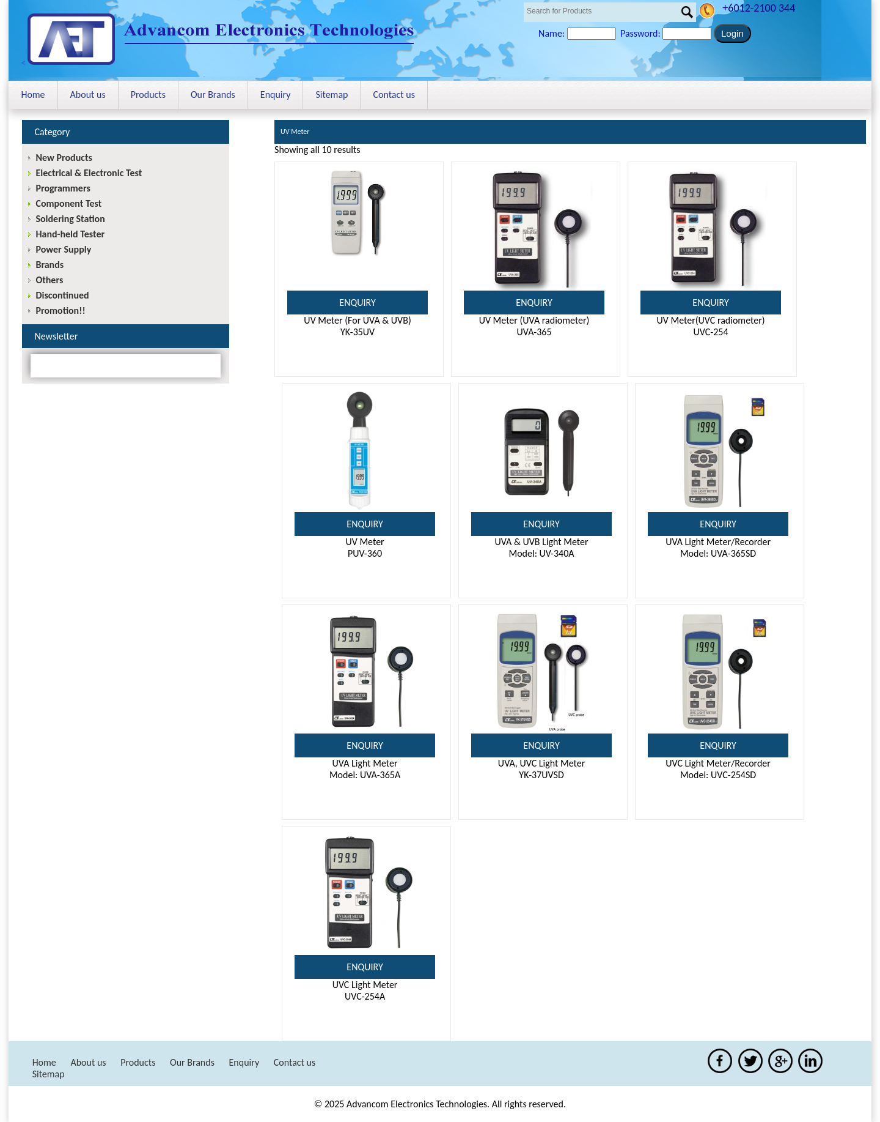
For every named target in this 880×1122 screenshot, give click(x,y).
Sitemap (331, 94)
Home (33, 94)
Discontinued (62, 295)
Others (49, 280)
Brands (49, 264)
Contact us (393, 94)
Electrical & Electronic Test (88, 173)
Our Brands (213, 94)
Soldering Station (70, 219)
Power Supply (63, 249)
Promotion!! (60, 310)
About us (88, 94)
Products (148, 94)
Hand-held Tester (70, 234)
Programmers (62, 188)
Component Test (68, 203)
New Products (63, 157)
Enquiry (275, 94)
